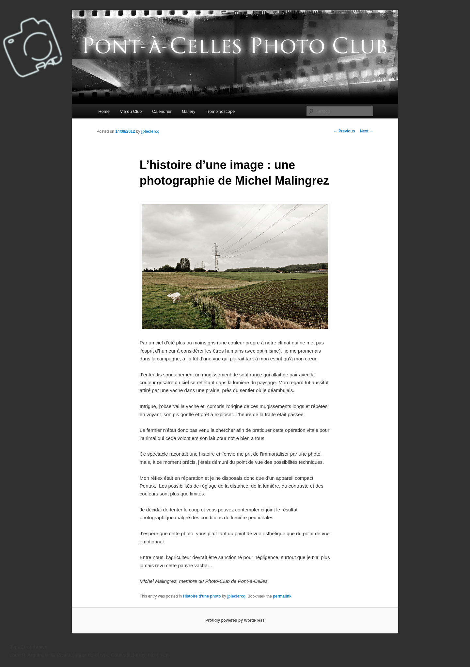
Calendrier (162, 111)
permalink (282, 596)
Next (366, 131)
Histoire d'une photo (202, 596)
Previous (344, 131)
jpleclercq (150, 131)
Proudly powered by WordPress (234, 620)
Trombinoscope (220, 111)
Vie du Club (131, 111)
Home (104, 111)
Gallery (188, 111)
